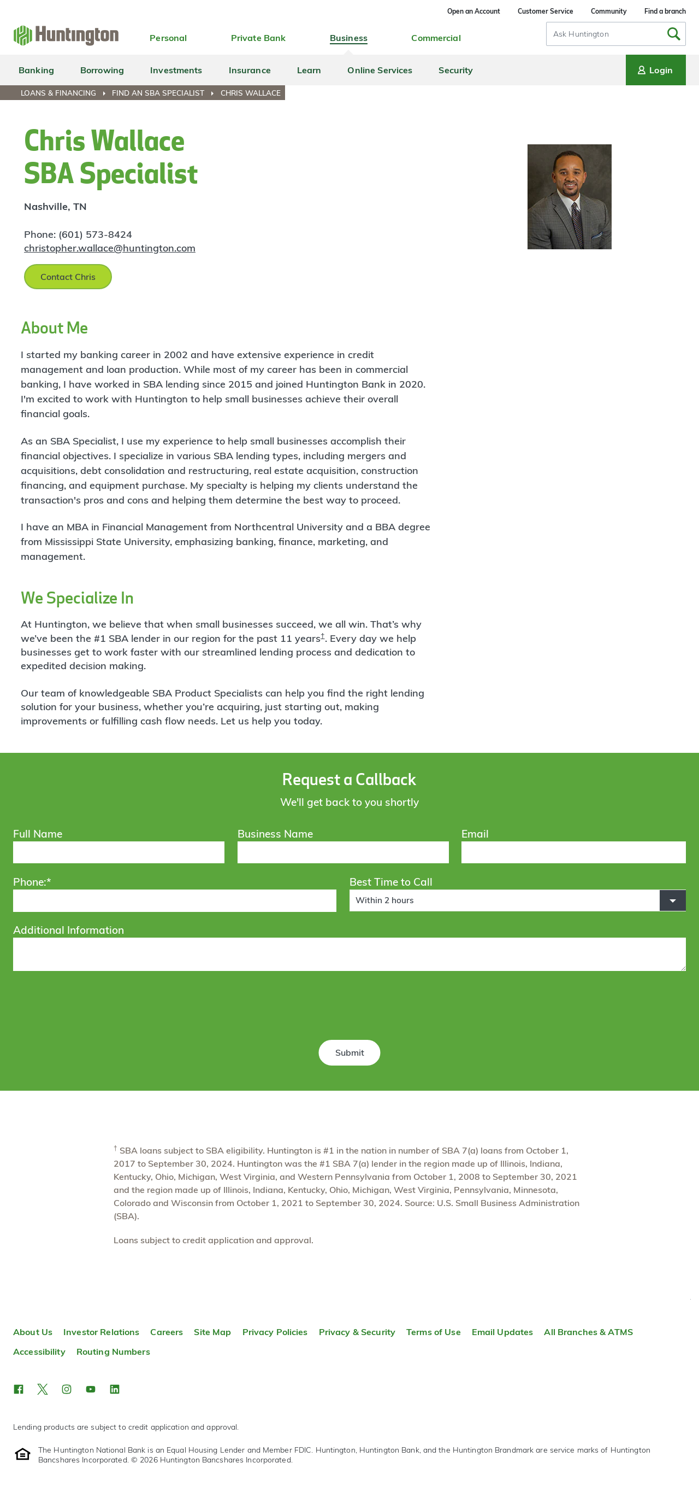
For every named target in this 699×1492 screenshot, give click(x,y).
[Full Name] (118, 852)
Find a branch (665, 11)
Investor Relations (101, 1331)
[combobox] (616, 34)
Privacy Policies (275, 1331)
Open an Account (473, 11)
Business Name (275, 833)
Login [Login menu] (654, 70)
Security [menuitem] (456, 70)
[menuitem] (65, 93)
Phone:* (32, 881)
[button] (518, 900)
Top (690, 1299)
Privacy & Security (357, 1331)
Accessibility (39, 1351)
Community (609, 11)
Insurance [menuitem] (250, 70)
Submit (349, 1052)
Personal (168, 37)
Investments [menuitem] (176, 70)
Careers (166, 1331)
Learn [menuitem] (309, 70)
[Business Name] (343, 852)
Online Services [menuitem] (379, 70)
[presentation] (349, 1007)
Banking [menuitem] (36, 70)
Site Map (212, 1331)
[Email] (573, 852)
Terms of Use (433, 1331)
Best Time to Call (391, 881)
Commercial (435, 37)
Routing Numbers (113, 1351)
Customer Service (545, 11)
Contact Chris (68, 276)
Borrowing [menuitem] (102, 70)
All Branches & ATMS (588, 1331)
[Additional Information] (349, 954)
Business (349, 37)
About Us (32, 1331)
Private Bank (258, 37)
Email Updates (503, 1331)
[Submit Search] (674, 34)
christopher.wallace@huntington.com (110, 248)
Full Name (37, 833)
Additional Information (68, 930)
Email (475, 833)
